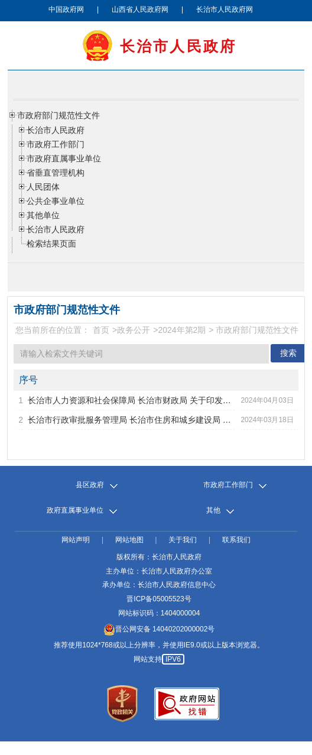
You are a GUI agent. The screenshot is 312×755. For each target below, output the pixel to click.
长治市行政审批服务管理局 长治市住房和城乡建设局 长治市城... (131, 420)
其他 (213, 510)
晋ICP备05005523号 (158, 599)
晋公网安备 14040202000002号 (159, 629)
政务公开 (133, 330)
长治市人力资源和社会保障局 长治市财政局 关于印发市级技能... (131, 400)
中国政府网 (66, 9)
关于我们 (182, 540)
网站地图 (129, 540)
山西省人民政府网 (140, 9)
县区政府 (90, 485)
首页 (101, 330)
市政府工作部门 (228, 485)
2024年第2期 (182, 330)
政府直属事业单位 (75, 510)
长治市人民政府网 (224, 9)
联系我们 (236, 540)
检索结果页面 (51, 243)
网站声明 (75, 540)
